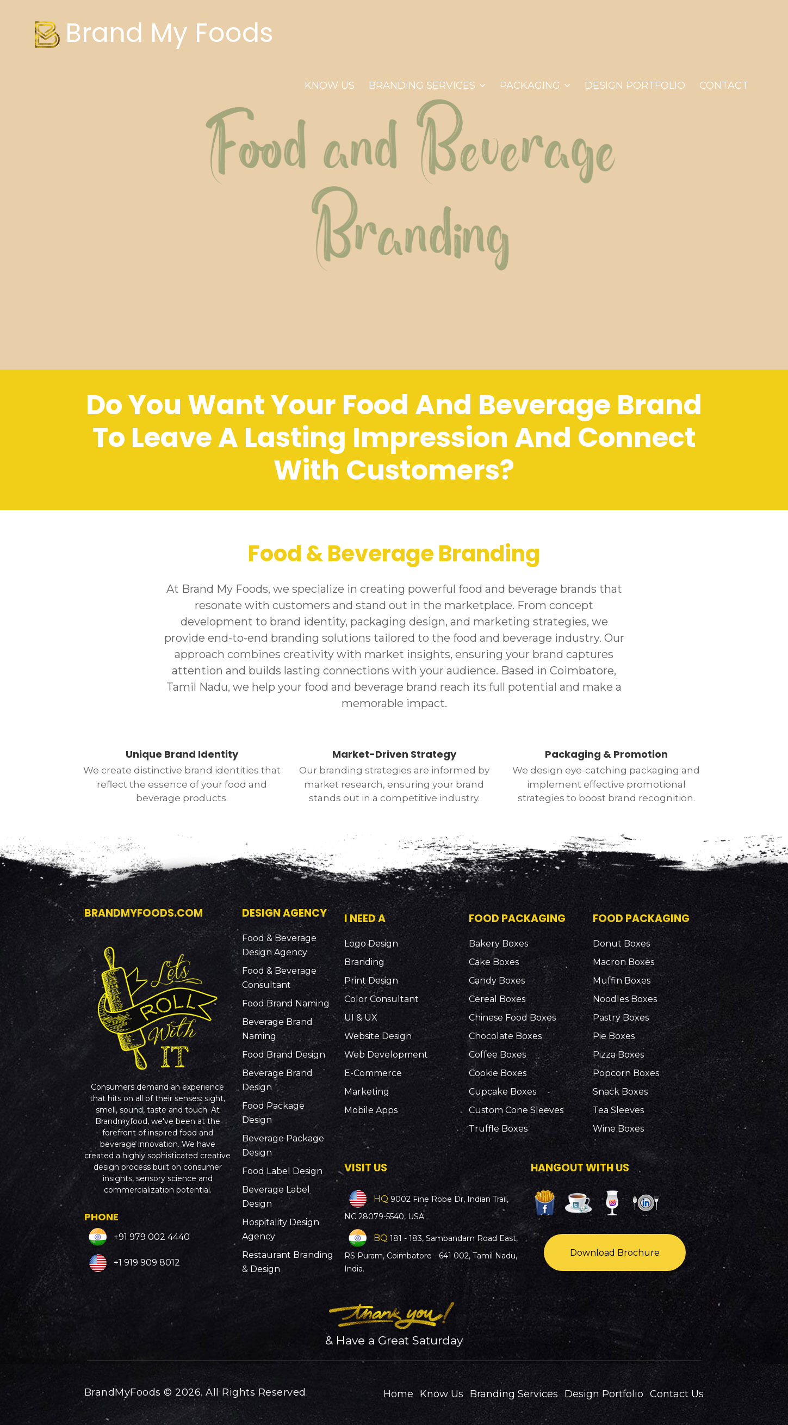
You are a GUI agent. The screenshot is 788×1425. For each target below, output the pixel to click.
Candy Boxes (497, 980)
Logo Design (371, 943)
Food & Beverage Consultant (279, 978)
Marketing (366, 1091)
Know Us (330, 85)
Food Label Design (282, 1171)
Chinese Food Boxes (512, 1017)
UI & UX (360, 1017)
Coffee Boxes (497, 1054)
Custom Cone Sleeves (516, 1110)
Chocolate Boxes (505, 1036)
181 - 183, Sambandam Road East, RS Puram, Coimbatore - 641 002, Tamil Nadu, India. (431, 1253)
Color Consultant (381, 999)
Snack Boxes (620, 1091)
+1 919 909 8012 (145, 1262)
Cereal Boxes (497, 999)
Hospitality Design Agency (280, 1229)
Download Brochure (615, 1253)
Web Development (386, 1054)
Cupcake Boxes (502, 1091)
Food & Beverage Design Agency (279, 945)
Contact (723, 85)
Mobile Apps (371, 1110)
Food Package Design (273, 1113)
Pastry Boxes (621, 1017)
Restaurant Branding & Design (287, 1262)
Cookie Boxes (497, 1073)
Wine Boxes (618, 1128)
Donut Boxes (621, 943)
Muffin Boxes (621, 980)
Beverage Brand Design (277, 1080)
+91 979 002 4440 (150, 1236)
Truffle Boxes (498, 1128)
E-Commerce (373, 1073)
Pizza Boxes (618, 1054)
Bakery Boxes (498, 943)
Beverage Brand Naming (277, 1029)
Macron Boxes (623, 962)
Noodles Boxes (625, 999)
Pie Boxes (614, 1036)
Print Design (371, 980)
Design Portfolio (635, 85)
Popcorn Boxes (626, 1073)
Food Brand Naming (286, 1003)
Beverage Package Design (283, 1145)
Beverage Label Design (276, 1196)
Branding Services (427, 85)
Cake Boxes (494, 962)
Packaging (535, 85)
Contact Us (677, 1394)
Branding (364, 962)
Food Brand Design (283, 1054)
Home (398, 1394)
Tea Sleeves (618, 1110)
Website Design (378, 1036)
